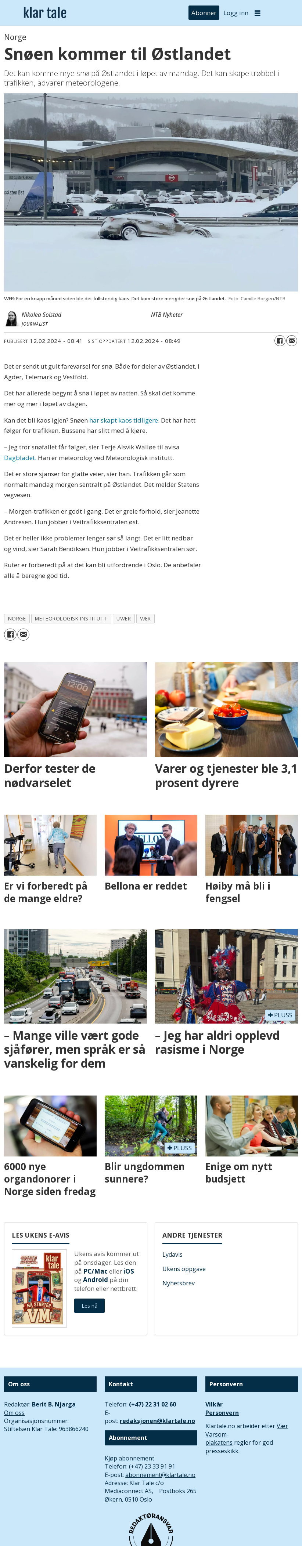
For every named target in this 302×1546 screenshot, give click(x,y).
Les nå (89, 1305)
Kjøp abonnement (129, 1458)
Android (95, 1279)
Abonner (203, 12)
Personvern (222, 1413)
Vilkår (214, 1404)
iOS (128, 1271)
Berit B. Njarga (54, 1404)
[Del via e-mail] (291, 340)
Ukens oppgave (184, 1269)
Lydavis (172, 1254)
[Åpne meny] (257, 13)
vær (145, 618)
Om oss (14, 1413)
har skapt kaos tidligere (123, 420)
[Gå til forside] (45, 13)
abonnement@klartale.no (160, 1475)
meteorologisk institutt (71, 618)
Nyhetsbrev (178, 1283)
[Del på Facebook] (279, 340)
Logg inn (235, 12)
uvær (123, 618)
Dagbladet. (20, 457)
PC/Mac (95, 1271)
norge (17, 618)
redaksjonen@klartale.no (157, 1421)
